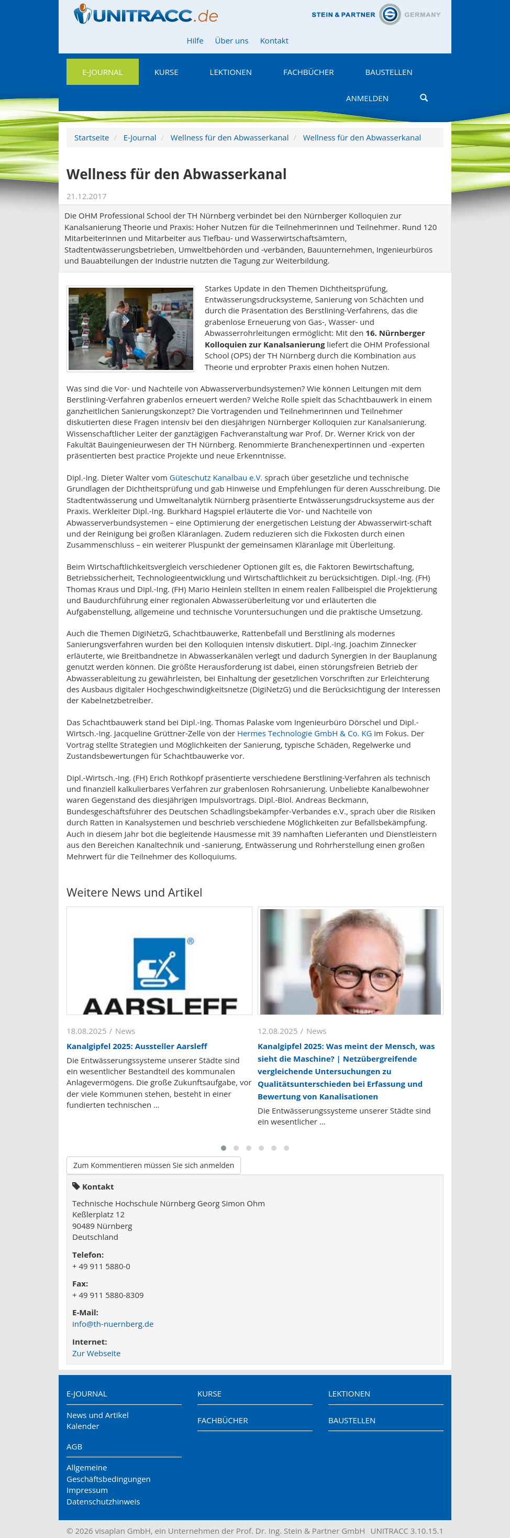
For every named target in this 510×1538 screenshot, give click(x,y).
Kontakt (274, 40)
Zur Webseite (96, 1353)
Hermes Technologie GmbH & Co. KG (304, 733)
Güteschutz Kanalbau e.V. (216, 477)
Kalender (82, 1426)
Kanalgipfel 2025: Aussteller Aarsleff (136, 1046)
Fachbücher (308, 72)
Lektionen (231, 72)
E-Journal (102, 72)
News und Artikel (97, 1415)
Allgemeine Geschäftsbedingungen (108, 1473)
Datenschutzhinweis (103, 1501)
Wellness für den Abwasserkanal (230, 137)
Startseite (91, 137)
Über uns (232, 40)
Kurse (166, 72)
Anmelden (367, 98)
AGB (74, 1446)
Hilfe (194, 40)
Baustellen (388, 72)
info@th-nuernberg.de (112, 1323)
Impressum (87, 1490)
